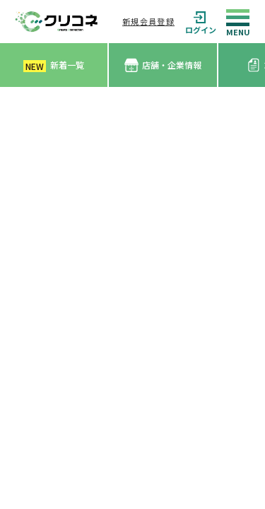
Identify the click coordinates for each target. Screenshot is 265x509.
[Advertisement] (132, 226)
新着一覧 (53, 65)
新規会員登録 (148, 21)
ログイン (200, 21)
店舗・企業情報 (162, 65)
